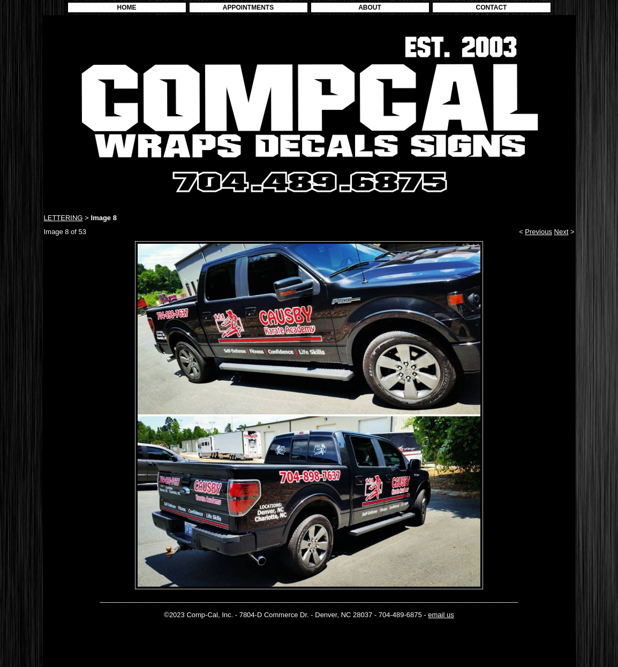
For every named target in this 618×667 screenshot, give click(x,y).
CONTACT (491, 7)
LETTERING (63, 218)
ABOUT (369, 7)
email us (441, 615)
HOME (127, 7)
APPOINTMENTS (248, 7)
